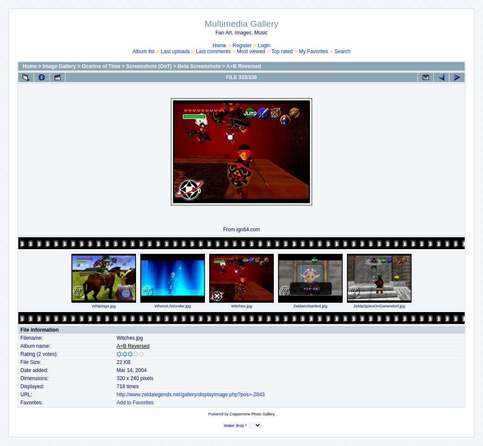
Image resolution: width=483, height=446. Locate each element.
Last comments (213, 51)
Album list (144, 51)
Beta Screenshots (199, 66)
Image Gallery (59, 66)
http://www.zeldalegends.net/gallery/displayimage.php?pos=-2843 (190, 395)
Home (219, 45)
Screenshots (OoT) (149, 66)
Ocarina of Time (101, 66)
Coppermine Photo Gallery (252, 414)
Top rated (282, 51)
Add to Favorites (134, 403)
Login (264, 45)
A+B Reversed (243, 66)
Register (242, 45)
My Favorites (313, 51)
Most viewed (251, 51)
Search (342, 51)
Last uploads (175, 51)
